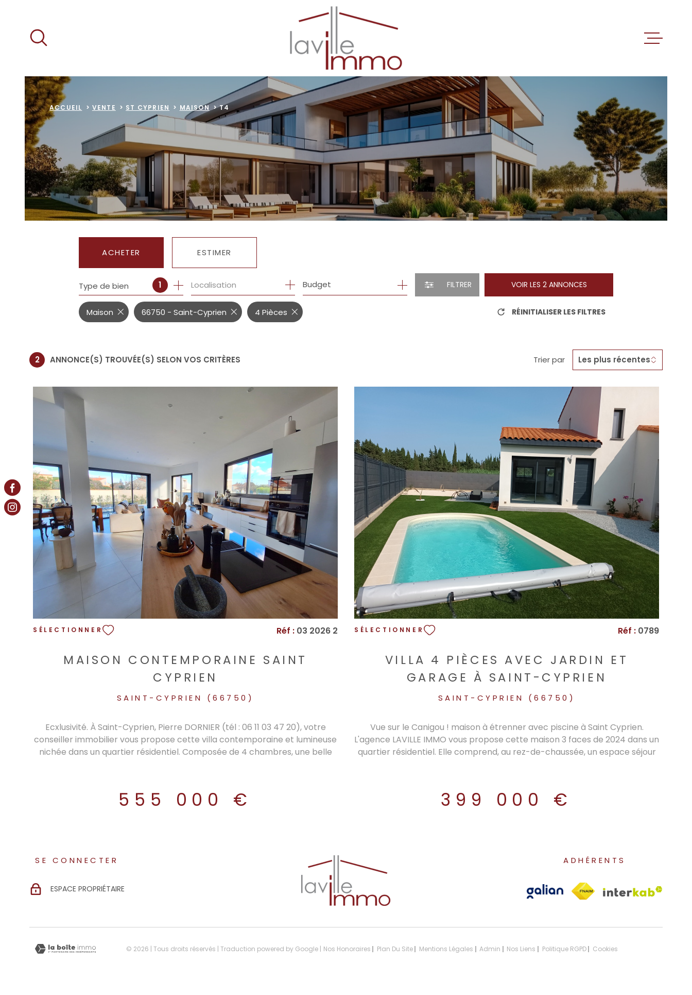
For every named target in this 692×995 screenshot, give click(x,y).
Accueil (65, 107)
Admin (489, 948)
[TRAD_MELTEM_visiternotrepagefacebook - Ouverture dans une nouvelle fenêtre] (12, 487)
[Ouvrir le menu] (653, 38)
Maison (195, 107)
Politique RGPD (564, 948)
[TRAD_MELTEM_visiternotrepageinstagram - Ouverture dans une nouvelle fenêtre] (12, 507)
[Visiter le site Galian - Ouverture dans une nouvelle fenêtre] (545, 891)
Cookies (605, 949)
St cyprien (147, 107)
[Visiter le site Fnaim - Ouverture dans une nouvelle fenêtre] (583, 891)
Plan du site (395, 948)
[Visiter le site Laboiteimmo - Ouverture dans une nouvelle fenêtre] (65, 949)
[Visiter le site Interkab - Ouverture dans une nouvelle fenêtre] (633, 891)
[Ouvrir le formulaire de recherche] (447, 284)
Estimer (214, 252)
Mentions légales (446, 948)
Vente (104, 107)
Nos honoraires (347, 948)
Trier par (549, 359)
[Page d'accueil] (346, 38)
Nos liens (521, 948)
